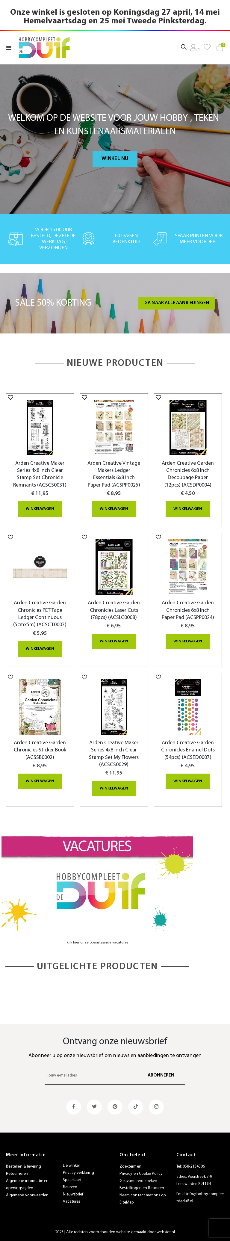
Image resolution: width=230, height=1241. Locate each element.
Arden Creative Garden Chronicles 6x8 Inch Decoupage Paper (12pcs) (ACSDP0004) (188, 474)
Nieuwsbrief (73, 1194)
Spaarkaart (72, 1179)
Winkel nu (115, 158)
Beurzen (70, 1186)
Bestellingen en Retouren (141, 1187)
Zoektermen (130, 1165)
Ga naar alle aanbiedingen (176, 303)
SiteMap (126, 1201)
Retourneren (17, 1173)
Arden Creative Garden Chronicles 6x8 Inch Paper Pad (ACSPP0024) (188, 610)
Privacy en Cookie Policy (141, 1173)
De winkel (71, 1165)
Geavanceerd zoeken (138, 1180)
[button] (10, 397)
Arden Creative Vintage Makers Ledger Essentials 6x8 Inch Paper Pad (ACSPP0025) (113, 474)
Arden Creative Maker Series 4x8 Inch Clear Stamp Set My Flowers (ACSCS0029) (114, 753)
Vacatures (72, 1201)
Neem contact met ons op (142, 1194)
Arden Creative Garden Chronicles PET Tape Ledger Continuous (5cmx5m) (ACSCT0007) (39, 613)
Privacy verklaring (78, 1172)
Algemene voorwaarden (27, 1194)
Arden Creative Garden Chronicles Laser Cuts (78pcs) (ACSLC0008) (114, 610)
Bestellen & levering (23, 1165)
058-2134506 (194, 1165)
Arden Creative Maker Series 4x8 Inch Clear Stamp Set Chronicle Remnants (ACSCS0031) (39, 474)
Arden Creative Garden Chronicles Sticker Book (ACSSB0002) (40, 749)
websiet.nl (166, 1231)
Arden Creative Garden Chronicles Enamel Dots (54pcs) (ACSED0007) (188, 749)
